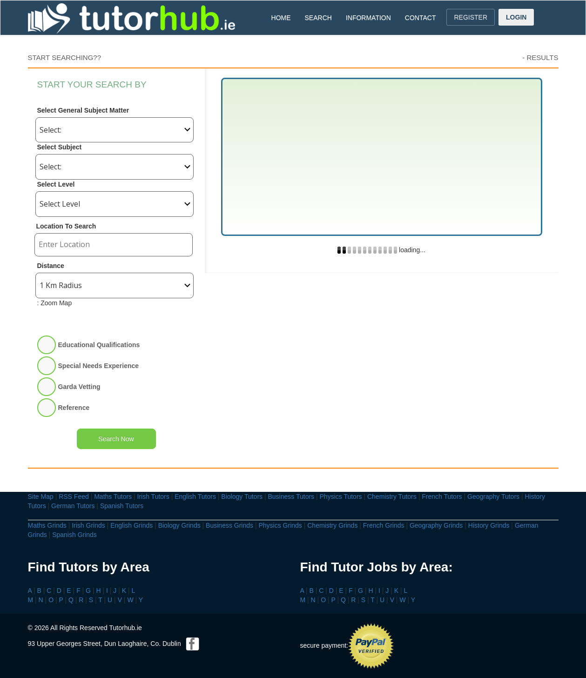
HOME (281, 17)
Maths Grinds (47, 525)
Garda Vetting (79, 386)
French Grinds (383, 525)
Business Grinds (229, 525)
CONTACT (420, 17)
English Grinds (131, 525)
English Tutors (195, 496)
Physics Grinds (280, 525)
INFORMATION (368, 17)
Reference (74, 407)
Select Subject (59, 147)
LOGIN (516, 17)
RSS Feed (74, 496)
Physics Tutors (341, 496)
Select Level (56, 184)
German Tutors (72, 506)
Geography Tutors (493, 496)
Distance (50, 265)
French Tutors (442, 496)
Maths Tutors (113, 496)
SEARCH (318, 17)
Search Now (116, 439)
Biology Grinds (179, 525)
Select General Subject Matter (83, 110)
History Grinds (489, 525)
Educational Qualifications (99, 345)
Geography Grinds (436, 525)
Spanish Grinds (74, 534)
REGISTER (470, 17)
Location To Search (66, 226)
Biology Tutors (242, 496)
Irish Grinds (88, 525)
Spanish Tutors (121, 506)
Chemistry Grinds (332, 525)
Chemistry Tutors (392, 496)
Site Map (41, 496)
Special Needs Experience (98, 365)
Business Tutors (291, 496)
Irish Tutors (153, 496)
